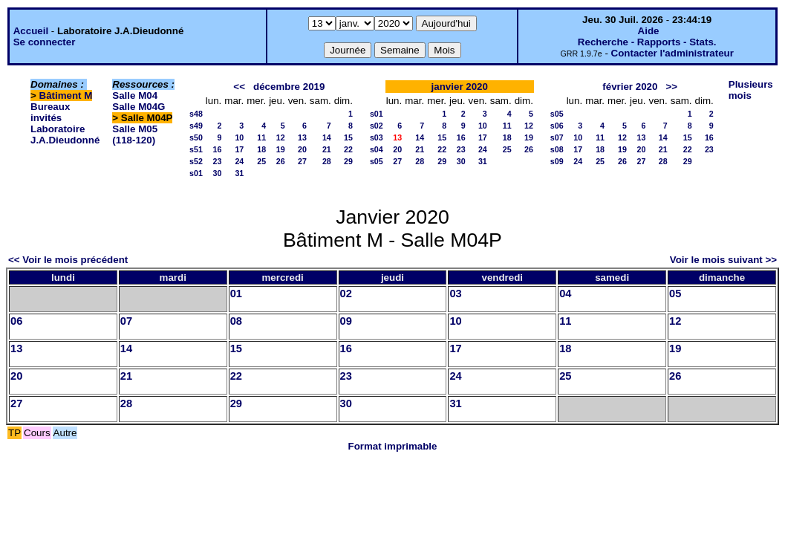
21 (326, 149)
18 (261, 149)
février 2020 (629, 86)
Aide (648, 30)
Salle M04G (138, 106)
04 (565, 293)
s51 (196, 149)
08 (236, 321)
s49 (196, 125)
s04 (376, 149)
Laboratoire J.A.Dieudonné (65, 134)
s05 (376, 161)
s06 (557, 125)
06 (16, 321)
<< (239, 86)
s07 (557, 137)
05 (675, 293)
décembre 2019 (289, 86)
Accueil (30, 30)
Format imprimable (392, 446)
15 (348, 137)
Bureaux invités (50, 112)
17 (239, 149)
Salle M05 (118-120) (134, 134)
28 (326, 161)
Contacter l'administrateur (672, 53)
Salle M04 (134, 95)
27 (302, 161)
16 (216, 149)
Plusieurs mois (751, 90)
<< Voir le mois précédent (68, 259)
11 (261, 137)
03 (455, 293)
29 (348, 161)
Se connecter (44, 42)
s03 (376, 137)
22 (348, 149)
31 (239, 173)
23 (216, 161)
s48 (196, 113)
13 (302, 137)
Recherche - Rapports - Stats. (647, 42)
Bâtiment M (66, 95)
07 (126, 321)
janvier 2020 (459, 86)
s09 (557, 161)
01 (236, 293)
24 (239, 161)
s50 (196, 137)
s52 (196, 161)
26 (280, 161)
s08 (557, 149)
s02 (376, 125)
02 (346, 293)
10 (239, 137)
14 (326, 137)
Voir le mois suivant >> (723, 259)
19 (280, 149)
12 (280, 137)
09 (346, 321)
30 (216, 173)
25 (261, 161)
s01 (196, 173)
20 (302, 149)
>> (672, 86)
